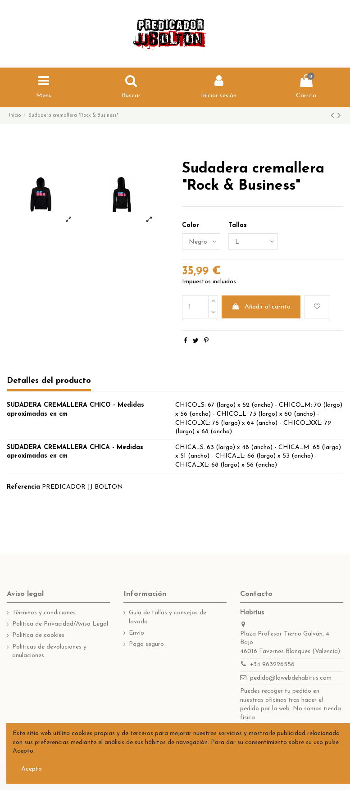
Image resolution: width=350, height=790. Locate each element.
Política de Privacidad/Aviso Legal (60, 624)
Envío (136, 633)
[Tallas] (253, 241)
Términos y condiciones (44, 612)
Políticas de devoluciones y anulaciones (49, 651)
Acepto (31, 769)
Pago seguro (146, 644)
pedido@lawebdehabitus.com (291, 678)
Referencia (23, 487)
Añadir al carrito (261, 306)
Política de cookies (38, 635)
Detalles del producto (49, 381)
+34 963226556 (272, 664)
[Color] (201, 241)
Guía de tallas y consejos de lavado (167, 617)
